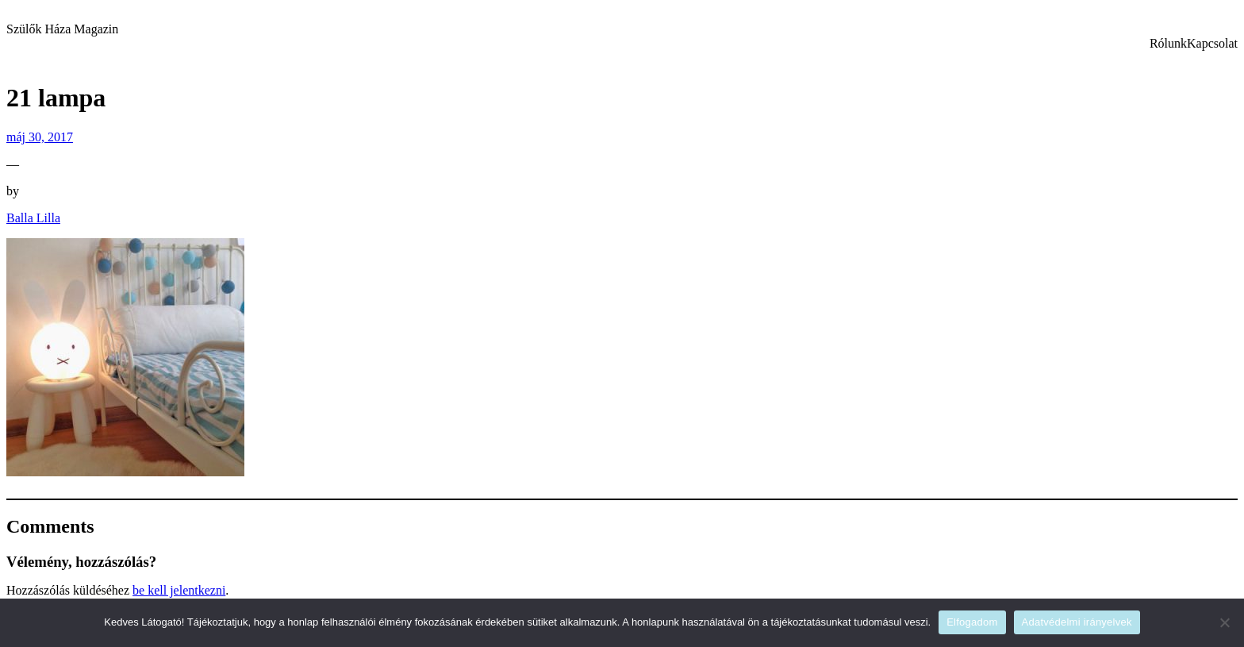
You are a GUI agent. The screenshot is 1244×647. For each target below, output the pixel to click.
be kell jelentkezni (178, 590)
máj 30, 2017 (39, 137)
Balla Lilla (33, 218)
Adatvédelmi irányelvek (1077, 622)
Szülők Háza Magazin (62, 29)
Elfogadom (971, 622)
